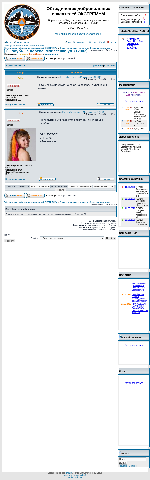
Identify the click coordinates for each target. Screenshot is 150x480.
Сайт (102, 42)
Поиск (93, 42)
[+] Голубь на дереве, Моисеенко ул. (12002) (45, 51)
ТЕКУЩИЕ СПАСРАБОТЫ (134, 31)
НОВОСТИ (125, 275)
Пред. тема (97, 66)
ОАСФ (111, 42)
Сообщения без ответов (16, 45)
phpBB (69, 473)
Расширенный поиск (128, 466)
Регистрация (21, 42)
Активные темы (37, 45)
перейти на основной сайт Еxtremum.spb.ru (78, 34)
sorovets (23, 54)
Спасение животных (100, 48)
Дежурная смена (129, 137)
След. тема (109, 66)
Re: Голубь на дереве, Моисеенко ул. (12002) (83, 112)
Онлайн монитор (132, 337)
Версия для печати (15, 66)
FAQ (68, 42)
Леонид (39, 54)
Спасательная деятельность (74, 48)
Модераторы (51, 54)
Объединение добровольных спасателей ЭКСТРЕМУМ (30, 48)
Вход (8, 42)
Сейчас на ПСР (128, 233)
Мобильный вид (75, 477)
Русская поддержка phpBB (75, 475)
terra (31, 54)
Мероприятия (127, 85)
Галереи (78, 42)
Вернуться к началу (15, 105)
